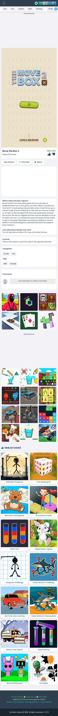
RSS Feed (43, 697)
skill (5, 264)
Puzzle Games (46, 702)
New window (9, 162)
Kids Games (18, 702)
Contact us (31, 697)
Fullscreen (25, 162)
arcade (13, 264)
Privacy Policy (17, 697)
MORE (50, 9)
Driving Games (31, 702)
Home (9, 702)
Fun (13, 254)
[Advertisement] (29, 30)
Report (39, 162)
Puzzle (6, 254)
